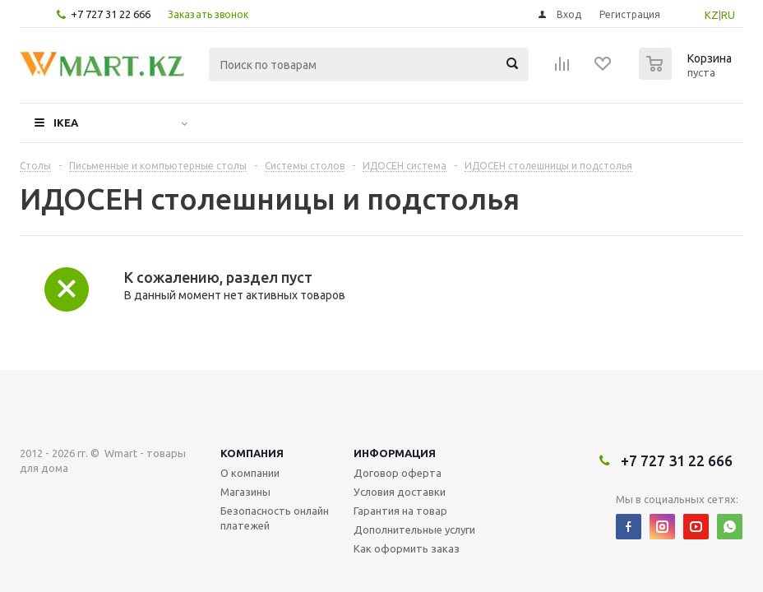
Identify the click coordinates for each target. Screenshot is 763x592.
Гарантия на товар (400, 510)
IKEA (65, 122)
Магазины (245, 491)
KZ (712, 15)
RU (728, 15)
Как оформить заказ (407, 548)
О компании (250, 473)
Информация (395, 453)
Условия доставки (400, 491)
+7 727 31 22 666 (110, 14)
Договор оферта (398, 473)
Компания (252, 453)
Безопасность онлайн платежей (274, 518)
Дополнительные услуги (414, 529)
